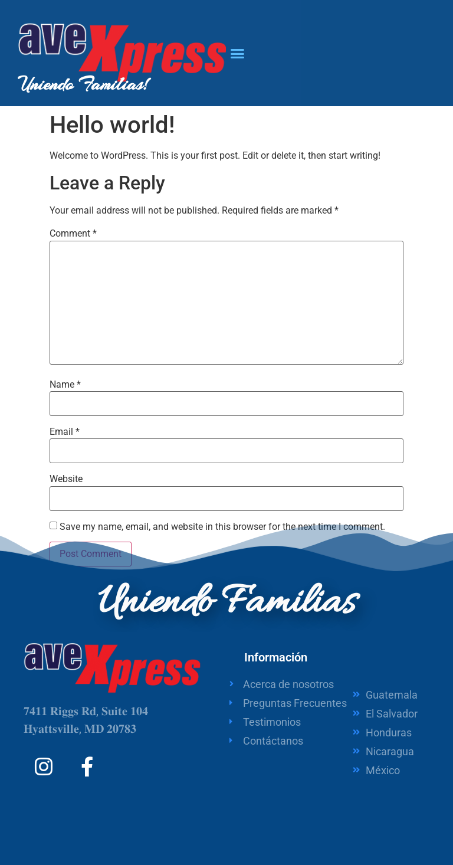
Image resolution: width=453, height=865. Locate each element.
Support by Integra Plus (375, 823)
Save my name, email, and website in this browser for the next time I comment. (222, 527)
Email (65, 432)
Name (65, 384)
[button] (237, 53)
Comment (73, 233)
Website (66, 479)
